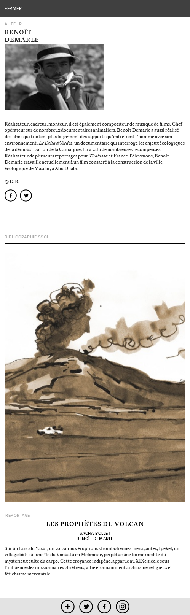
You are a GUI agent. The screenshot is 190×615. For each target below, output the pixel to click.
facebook (104, 606)
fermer (13, 8)
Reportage (17, 515)
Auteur (13, 24)
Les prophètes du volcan (95, 524)
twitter (85, 606)
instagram (122, 606)
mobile (67, 606)
